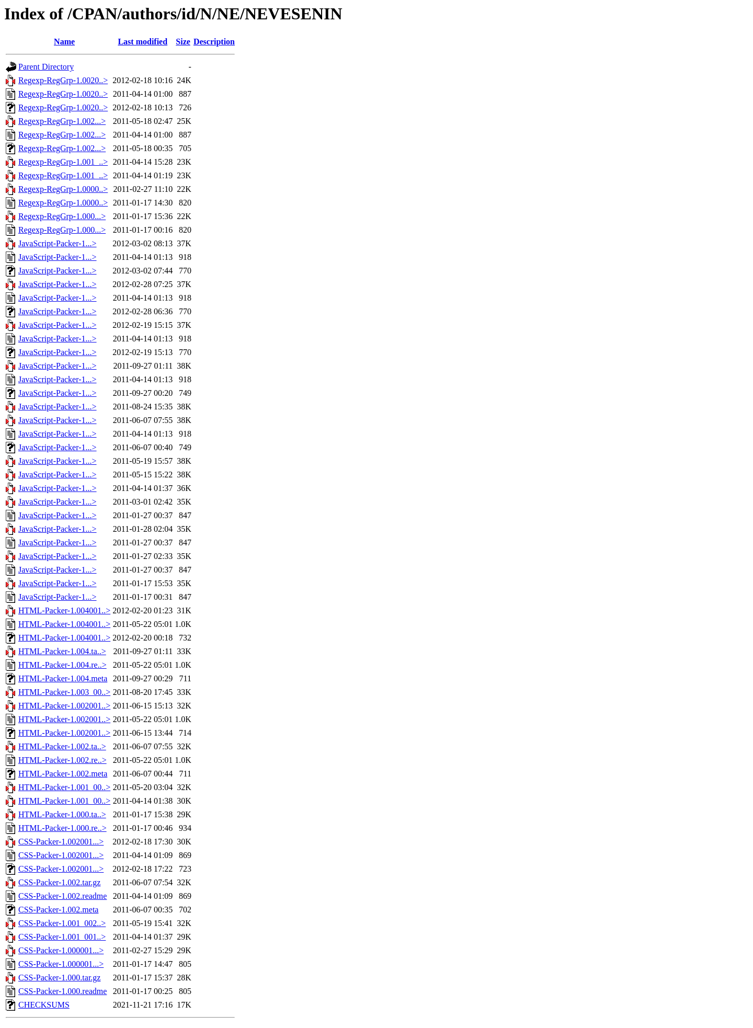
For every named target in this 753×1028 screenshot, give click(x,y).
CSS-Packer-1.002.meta (58, 909)
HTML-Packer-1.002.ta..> (62, 746)
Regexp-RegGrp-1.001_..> (63, 161)
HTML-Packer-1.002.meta (62, 773)
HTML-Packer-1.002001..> (64, 705)
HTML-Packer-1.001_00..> (64, 787)
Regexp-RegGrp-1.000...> (62, 216)
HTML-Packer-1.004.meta (62, 678)
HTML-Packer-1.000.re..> (62, 828)
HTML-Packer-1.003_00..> (64, 692)
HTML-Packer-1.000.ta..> (62, 814)
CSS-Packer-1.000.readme (62, 991)
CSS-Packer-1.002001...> (61, 841)
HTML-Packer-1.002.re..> (62, 760)
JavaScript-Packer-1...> (57, 243)
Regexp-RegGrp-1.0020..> (63, 80)
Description (214, 41)
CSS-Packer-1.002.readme (62, 896)
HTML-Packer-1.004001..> (64, 610)
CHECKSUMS (44, 1004)
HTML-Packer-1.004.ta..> (62, 651)
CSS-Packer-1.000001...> (61, 950)
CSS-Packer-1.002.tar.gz (59, 882)
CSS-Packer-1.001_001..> (62, 936)
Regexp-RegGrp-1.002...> (62, 121)
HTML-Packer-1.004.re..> (62, 664)
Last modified (142, 41)
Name (64, 41)
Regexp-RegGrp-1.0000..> (63, 189)
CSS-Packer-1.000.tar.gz (59, 977)
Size (183, 41)
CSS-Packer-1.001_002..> (62, 923)
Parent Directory (46, 66)
